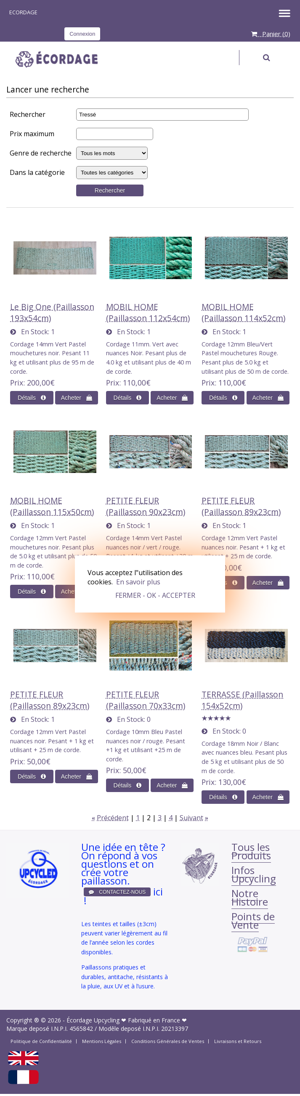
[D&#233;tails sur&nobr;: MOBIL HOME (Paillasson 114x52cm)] (223, 397)
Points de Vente (253, 920)
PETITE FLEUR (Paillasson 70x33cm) (145, 700)
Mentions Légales (101, 1041)
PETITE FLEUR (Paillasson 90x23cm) (145, 506)
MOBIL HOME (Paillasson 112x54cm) (148, 312)
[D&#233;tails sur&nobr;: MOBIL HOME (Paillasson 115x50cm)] (31, 591)
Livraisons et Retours (237, 1041)
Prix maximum (32, 133)
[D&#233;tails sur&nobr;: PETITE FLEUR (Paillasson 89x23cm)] (31, 776)
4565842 (81, 1029)
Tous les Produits (251, 851)
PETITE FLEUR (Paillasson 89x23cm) (241, 506)
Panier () (270, 33)
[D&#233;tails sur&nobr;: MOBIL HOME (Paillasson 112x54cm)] (127, 397)
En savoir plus (138, 581)
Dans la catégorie (37, 172)
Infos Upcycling (253, 874)
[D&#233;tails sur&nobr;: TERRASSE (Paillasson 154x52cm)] (223, 797)
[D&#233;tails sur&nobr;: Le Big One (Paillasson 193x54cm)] (31, 397)
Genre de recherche (41, 153)
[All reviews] (216, 718)
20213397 (174, 1029)
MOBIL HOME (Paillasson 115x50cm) (52, 506)
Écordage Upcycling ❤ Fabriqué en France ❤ (126, 1020)
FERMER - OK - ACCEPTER (155, 595)
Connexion (82, 34)
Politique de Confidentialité (41, 1041)
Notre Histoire (249, 897)
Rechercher (27, 114)
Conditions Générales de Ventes (167, 1041)
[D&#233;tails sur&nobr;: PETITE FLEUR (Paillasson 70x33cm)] (127, 785)
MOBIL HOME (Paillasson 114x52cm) (243, 312)
